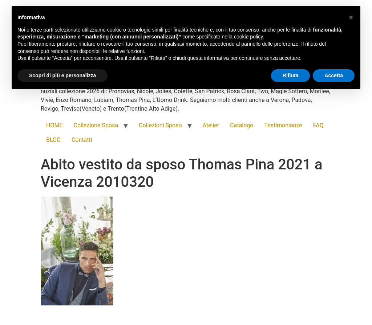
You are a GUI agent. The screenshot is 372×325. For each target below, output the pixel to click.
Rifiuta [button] (291, 75)
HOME (54, 125)
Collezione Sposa (95, 125)
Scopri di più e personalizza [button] (62, 75)
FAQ (318, 125)
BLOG (53, 139)
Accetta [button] (333, 75)
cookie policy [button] (248, 37)
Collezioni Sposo (160, 125)
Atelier (211, 125)
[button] (351, 17)
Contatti (82, 139)
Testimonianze (283, 125)
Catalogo (241, 125)
